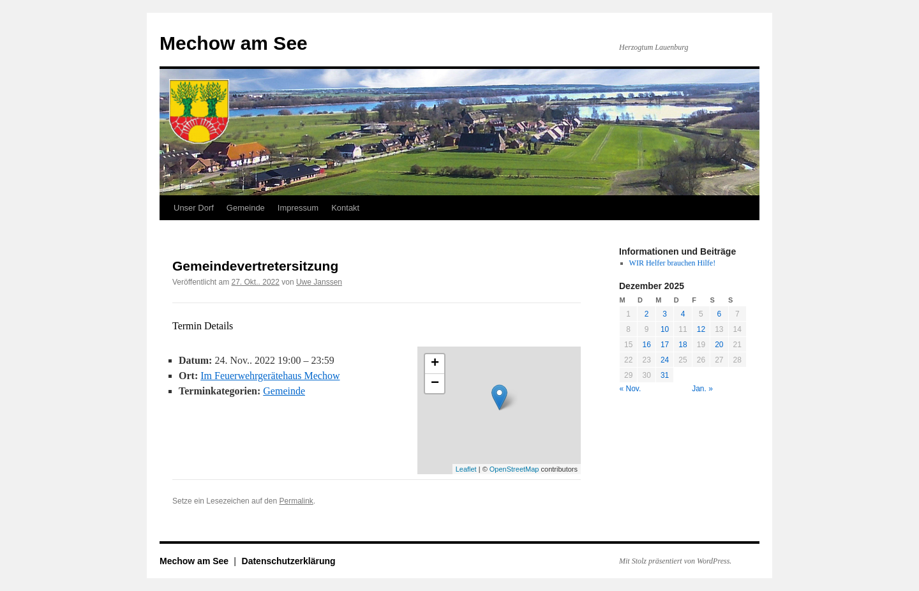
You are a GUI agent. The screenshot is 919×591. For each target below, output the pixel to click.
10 (665, 329)
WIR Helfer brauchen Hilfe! (672, 262)
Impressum (298, 208)
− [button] (435, 383)
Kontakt (345, 208)
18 (682, 344)
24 (665, 359)
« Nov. (630, 388)
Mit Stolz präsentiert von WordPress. (675, 561)
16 (646, 344)
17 (665, 344)
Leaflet (466, 469)
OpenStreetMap (514, 469)
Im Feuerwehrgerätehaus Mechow (270, 375)
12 (701, 329)
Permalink (296, 501)
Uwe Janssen (319, 282)
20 (719, 344)
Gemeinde (246, 208)
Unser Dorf (194, 208)
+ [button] (435, 363)
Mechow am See (234, 43)
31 (665, 375)
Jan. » (702, 388)
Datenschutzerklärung (289, 561)
